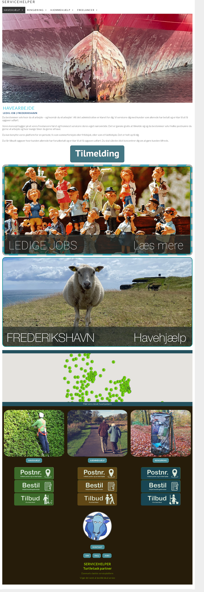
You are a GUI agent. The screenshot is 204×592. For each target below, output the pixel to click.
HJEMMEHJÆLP (97, 460)
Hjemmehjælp (62, 10)
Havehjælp (14, 10)
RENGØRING (161, 460)
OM (87, 555)
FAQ (97, 555)
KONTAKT (97, 547)
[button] (122, 380)
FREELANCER (87, 10)
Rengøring (37, 10)
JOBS (107, 555)
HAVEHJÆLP (34, 460)
